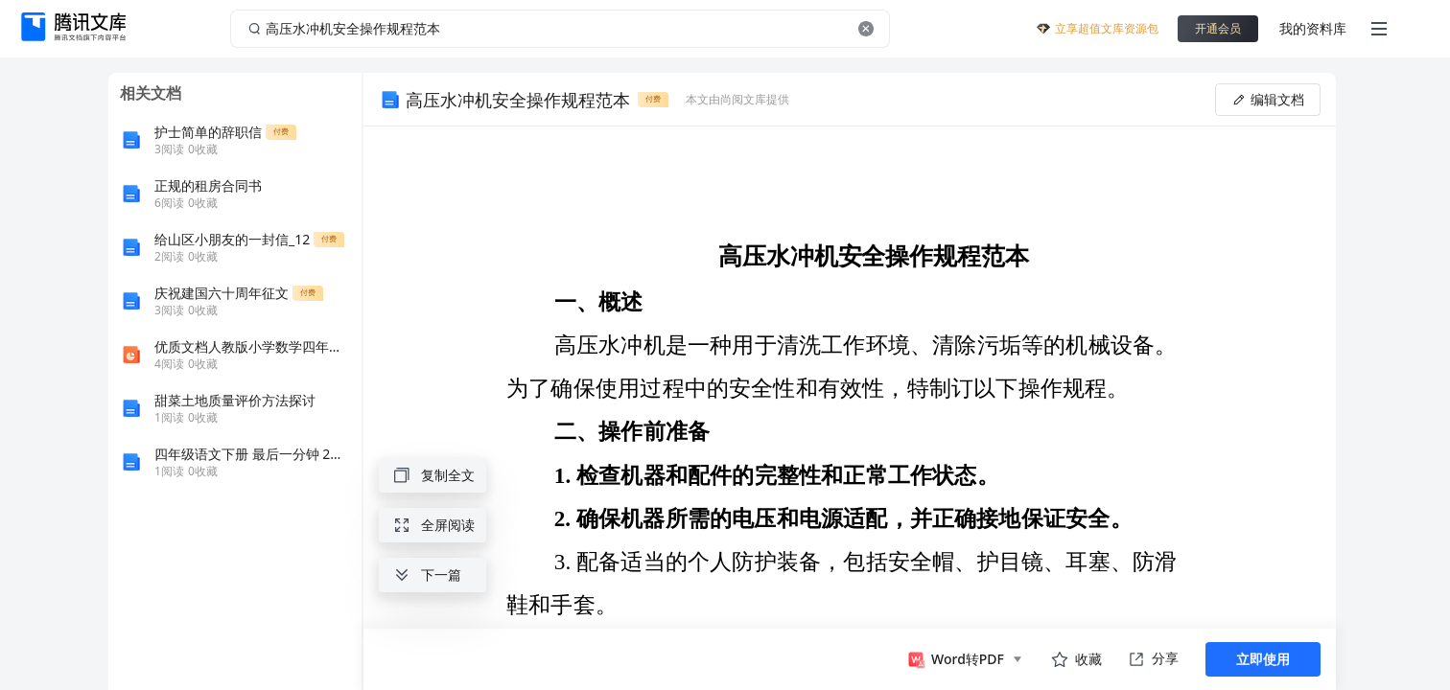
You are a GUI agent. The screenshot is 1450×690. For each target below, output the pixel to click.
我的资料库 (1312, 28)
